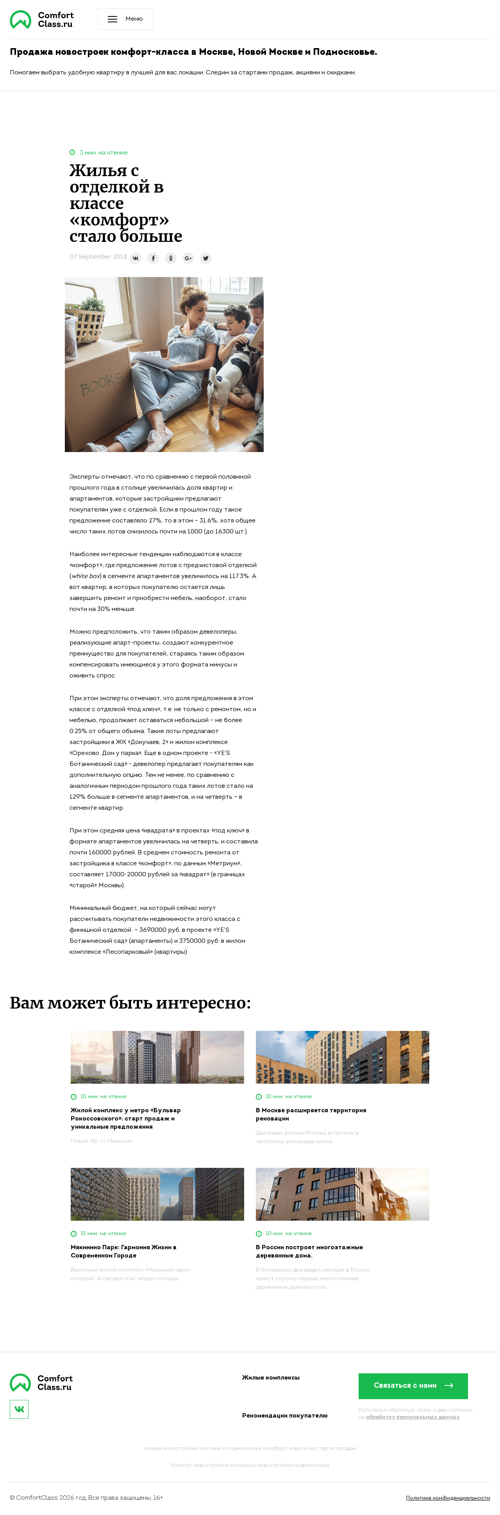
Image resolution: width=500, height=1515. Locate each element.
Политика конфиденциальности (448, 1498)
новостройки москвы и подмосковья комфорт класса (235, 1449)
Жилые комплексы (271, 1378)
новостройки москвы (222, 1465)
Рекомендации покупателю (285, 1416)
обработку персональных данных (413, 1417)
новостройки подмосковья (293, 1465)
